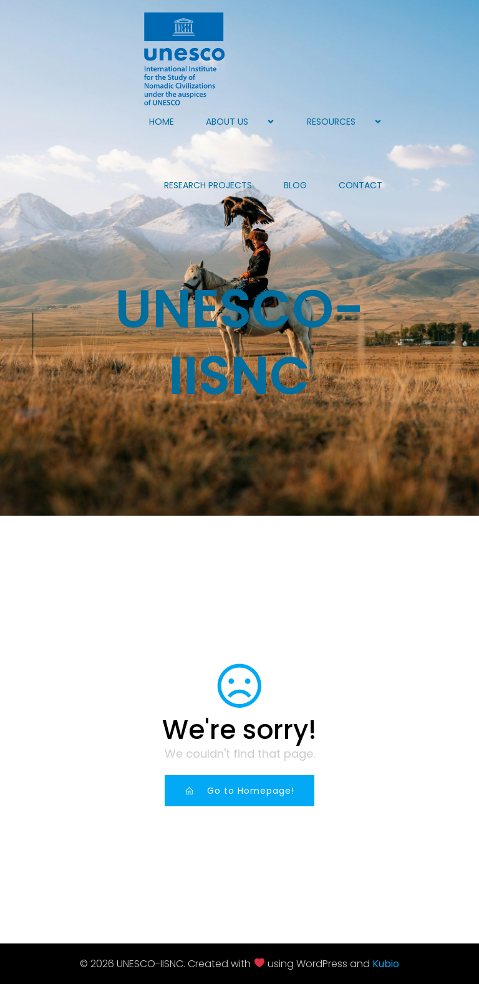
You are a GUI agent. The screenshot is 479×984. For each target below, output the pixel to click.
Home (161, 121)
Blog (295, 185)
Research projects (208, 185)
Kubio (385, 964)
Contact (360, 185)
